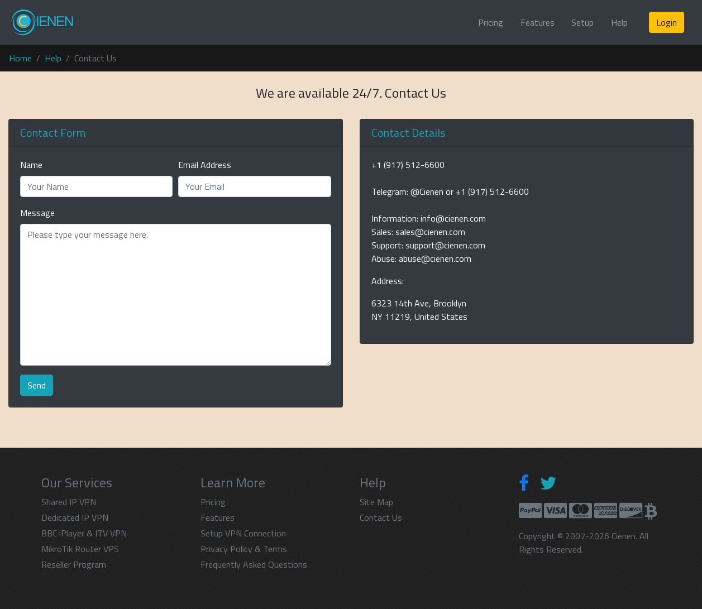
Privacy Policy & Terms (243, 548)
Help (619, 22)
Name (31, 164)
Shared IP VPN (68, 502)
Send (36, 385)
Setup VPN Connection (243, 533)
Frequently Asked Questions (253, 564)
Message (37, 212)
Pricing (490, 22)
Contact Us (381, 517)
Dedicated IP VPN (74, 517)
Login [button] (666, 22)
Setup (582, 22)
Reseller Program (73, 564)
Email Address (204, 164)
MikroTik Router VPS (80, 548)
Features (537, 22)
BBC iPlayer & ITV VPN (84, 533)
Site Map (376, 502)
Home (20, 58)
